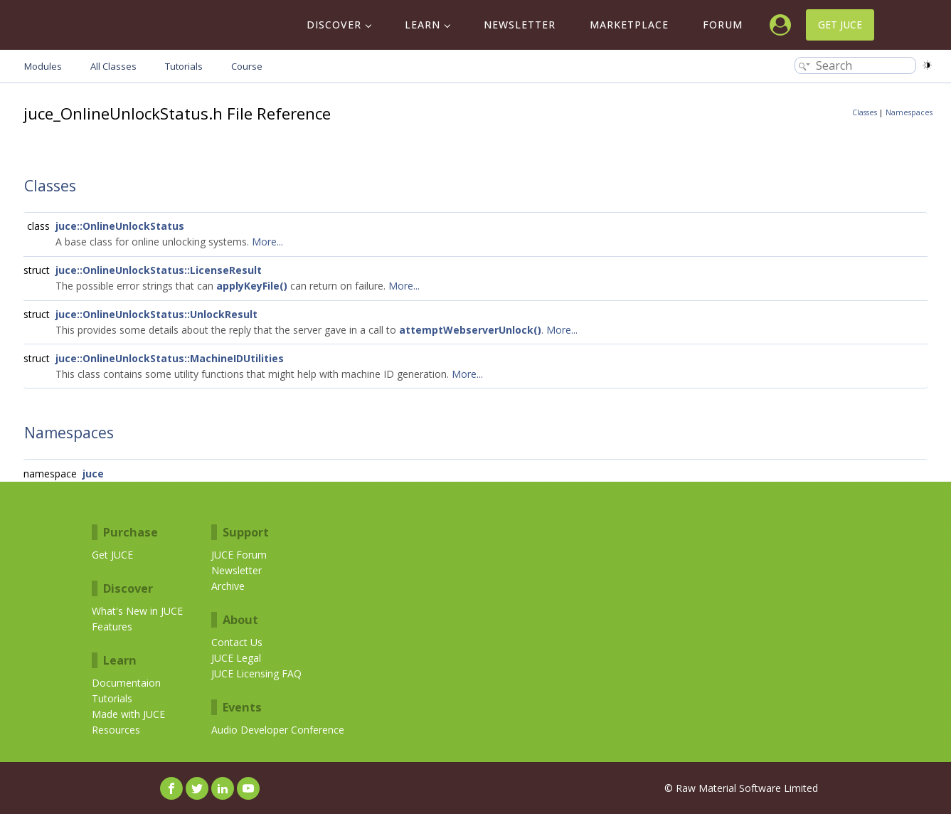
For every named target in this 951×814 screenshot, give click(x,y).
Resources (116, 729)
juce (93, 473)
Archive (228, 586)
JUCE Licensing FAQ (256, 673)
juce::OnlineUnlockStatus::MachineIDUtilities (169, 358)
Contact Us (236, 642)
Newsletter (520, 24)
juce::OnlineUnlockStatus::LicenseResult (158, 270)
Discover (334, 24)
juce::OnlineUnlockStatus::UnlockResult (156, 314)
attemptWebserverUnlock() (470, 330)
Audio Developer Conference (277, 729)
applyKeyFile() (251, 285)
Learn (422, 24)
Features (112, 626)
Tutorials (112, 698)
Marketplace (629, 24)
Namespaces (909, 112)
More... (267, 241)
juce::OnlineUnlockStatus (119, 226)
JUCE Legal (236, 658)
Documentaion (126, 682)
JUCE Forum (239, 554)
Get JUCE (840, 24)
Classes (864, 112)
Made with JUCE (128, 714)
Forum (723, 24)
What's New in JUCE (137, 611)
